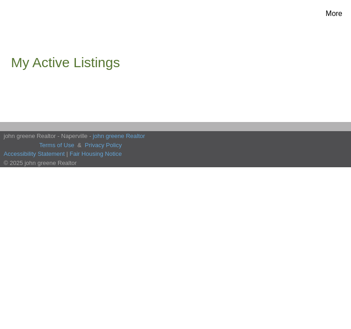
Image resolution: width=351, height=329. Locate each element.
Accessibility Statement (34, 153)
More (334, 13)
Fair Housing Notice (95, 153)
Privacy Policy (103, 145)
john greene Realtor (119, 136)
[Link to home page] (26, 13)
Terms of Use (56, 145)
